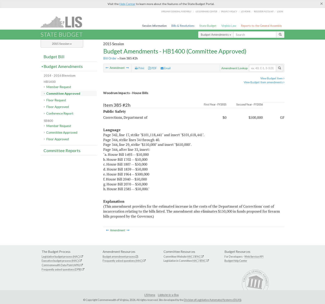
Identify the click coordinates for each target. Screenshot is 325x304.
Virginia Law (228, 25)
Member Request (58, 87)
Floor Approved (57, 107)
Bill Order (110, 58)
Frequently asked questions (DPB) (61, 269)
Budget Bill (54, 56)
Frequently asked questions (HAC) (123, 260)
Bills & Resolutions (182, 25)
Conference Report (59, 113)
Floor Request (56, 100)
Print (139, 68)
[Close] (321, 3)
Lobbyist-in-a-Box (168, 295)
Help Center (127, 4)
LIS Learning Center (206, 11)
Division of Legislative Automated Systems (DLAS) (212, 300)
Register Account (264, 11)
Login (280, 11)
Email (166, 68)
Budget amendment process (119, 256)
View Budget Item (272, 78)
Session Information (154, 25)
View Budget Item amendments (264, 82)
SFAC (197, 256)
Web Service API (253, 256)
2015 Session (62, 43)
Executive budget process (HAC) (60, 260)
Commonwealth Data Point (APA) (61, 265)
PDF (152, 68)
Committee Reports (62, 150)
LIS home (246, 11)
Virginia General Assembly (176, 11)
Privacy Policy (229, 11)
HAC (190, 256)
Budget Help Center (235, 260)
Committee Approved (63, 93)
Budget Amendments (216, 34)
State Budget (207, 25)
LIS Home (149, 295)
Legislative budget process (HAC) (61, 256)
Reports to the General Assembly (261, 25)
